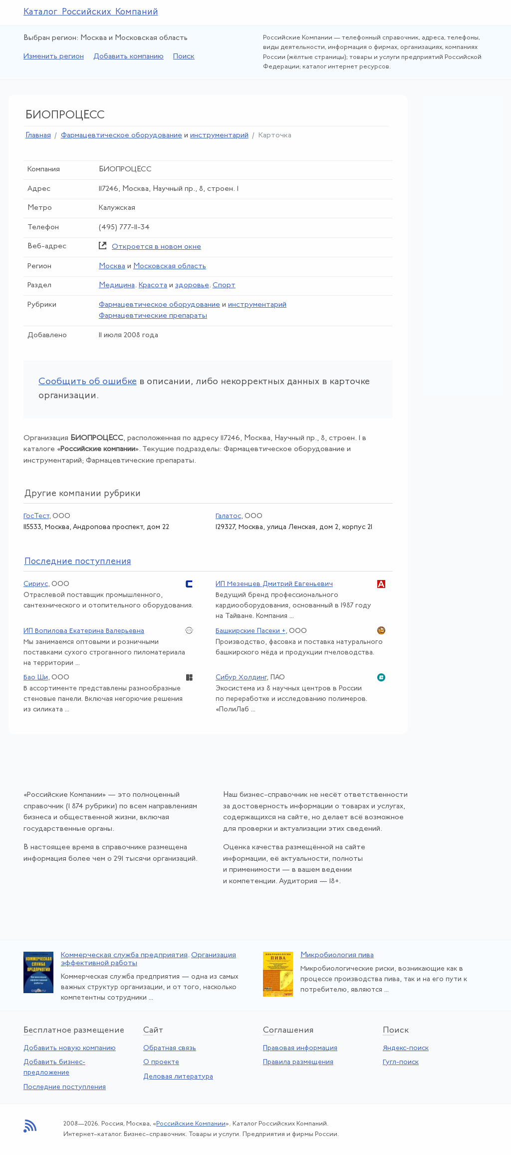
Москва (112, 266)
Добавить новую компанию (69, 1048)
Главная (38, 135)
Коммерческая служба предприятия (124, 955)
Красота (153, 285)
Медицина (117, 285)
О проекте (161, 1062)
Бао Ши (35, 677)
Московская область (169, 266)
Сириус (35, 584)
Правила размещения (298, 1062)
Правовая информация (300, 1048)
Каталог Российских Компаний (90, 12)
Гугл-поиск (401, 1062)
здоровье (192, 285)
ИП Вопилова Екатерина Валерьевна (83, 631)
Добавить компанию (128, 56)
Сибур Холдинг (241, 677)
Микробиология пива (337, 955)
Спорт (224, 285)
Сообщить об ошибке (87, 382)
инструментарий (219, 135)
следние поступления (77, 562)
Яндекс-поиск (406, 1048)
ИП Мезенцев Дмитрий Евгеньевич (274, 584)
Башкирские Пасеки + (250, 631)
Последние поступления (64, 1087)
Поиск (184, 56)
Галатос (228, 516)
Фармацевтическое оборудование (121, 135)
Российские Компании (191, 1124)
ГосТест (36, 516)
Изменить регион (53, 56)
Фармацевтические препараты (153, 316)
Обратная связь (169, 1048)
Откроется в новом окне (156, 247)
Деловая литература (178, 1077)
